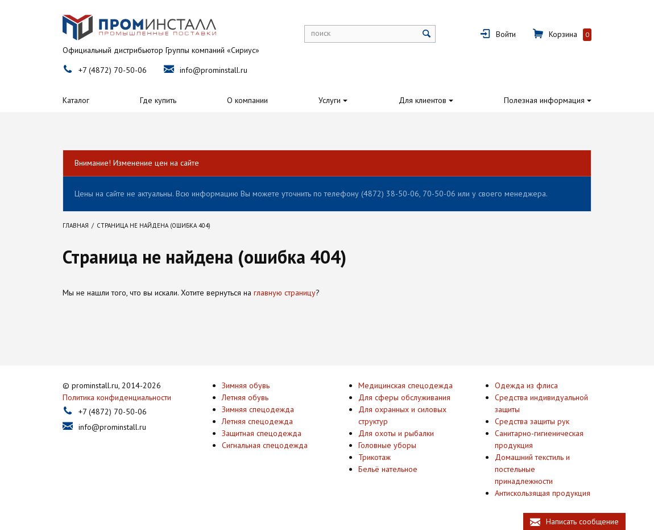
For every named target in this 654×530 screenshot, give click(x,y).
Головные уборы (387, 444)
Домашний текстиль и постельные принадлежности (532, 468)
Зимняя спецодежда (258, 409)
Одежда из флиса (526, 385)
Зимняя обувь (246, 385)
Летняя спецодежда (257, 421)
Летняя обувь (245, 397)
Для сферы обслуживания (404, 397)
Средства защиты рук (532, 421)
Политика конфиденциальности (117, 397)
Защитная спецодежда (261, 433)
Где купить (158, 100)
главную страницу (285, 292)
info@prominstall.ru (213, 70)
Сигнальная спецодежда (265, 444)
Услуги (329, 100)
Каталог (76, 100)
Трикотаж (374, 456)
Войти (506, 34)
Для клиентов (422, 100)
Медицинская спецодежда (405, 385)
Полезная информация (544, 100)
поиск (320, 33)
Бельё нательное (387, 468)
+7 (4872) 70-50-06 (112, 70)
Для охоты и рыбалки (396, 433)
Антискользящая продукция (542, 492)
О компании (247, 100)
